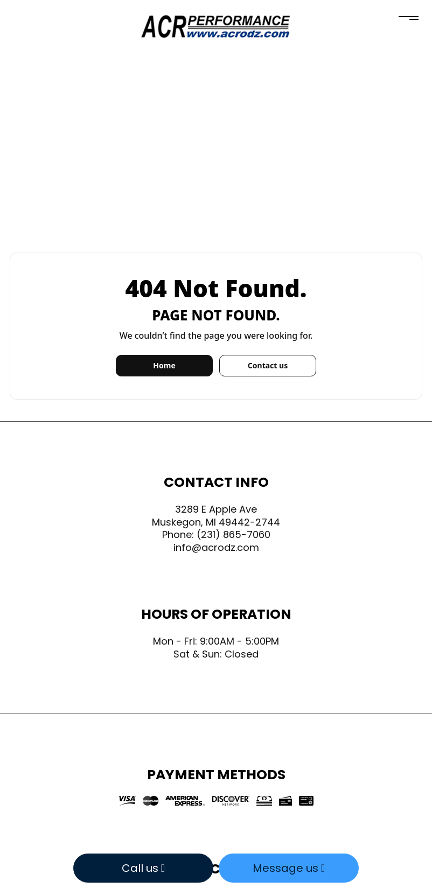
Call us (143, 868)
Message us (289, 868)
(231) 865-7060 (233, 534)
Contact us (268, 365)
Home (164, 365)
